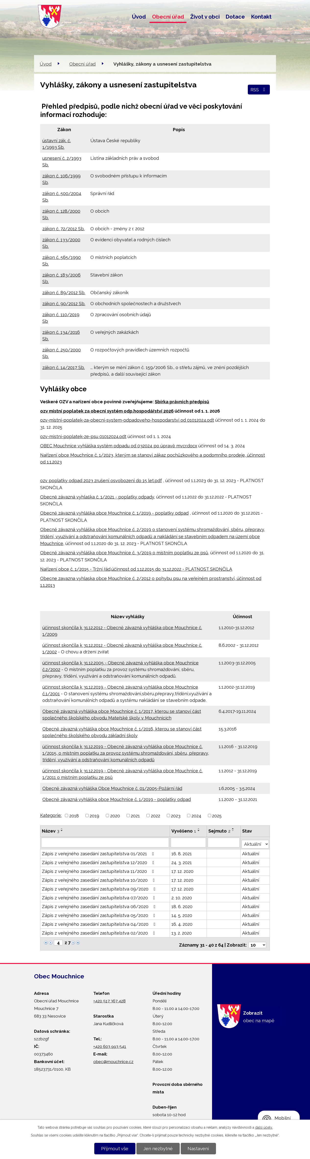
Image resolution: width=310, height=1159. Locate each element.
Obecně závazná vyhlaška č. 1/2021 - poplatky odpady (97, 496)
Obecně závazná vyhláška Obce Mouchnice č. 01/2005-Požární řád (112, 788)
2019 (94, 815)
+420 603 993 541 (109, 1042)
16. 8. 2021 (182, 852)
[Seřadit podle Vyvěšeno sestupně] (199, 831)
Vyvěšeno (184, 831)
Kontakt (261, 16)
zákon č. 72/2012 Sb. (63, 228)
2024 (196, 815)
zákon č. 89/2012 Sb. (63, 292)
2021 (135, 815)
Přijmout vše (114, 1148)
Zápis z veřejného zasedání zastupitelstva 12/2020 (99, 861)
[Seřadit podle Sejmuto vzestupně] (233, 829)
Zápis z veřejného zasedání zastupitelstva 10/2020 (99, 878)
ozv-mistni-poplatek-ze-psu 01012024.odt (83, 436)
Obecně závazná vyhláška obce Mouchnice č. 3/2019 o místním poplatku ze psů (124, 552)
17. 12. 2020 (183, 869)
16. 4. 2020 (182, 922)
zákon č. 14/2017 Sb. (63, 367)
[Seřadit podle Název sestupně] (62, 831)
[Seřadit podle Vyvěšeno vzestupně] (199, 829)
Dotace (235, 16)
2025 (217, 815)
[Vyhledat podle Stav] (255, 842)
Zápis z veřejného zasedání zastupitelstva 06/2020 (99, 905)
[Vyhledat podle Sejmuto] (224, 842)
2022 (155, 815)
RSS (258, 89)
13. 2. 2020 (182, 931)
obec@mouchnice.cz (113, 1057)
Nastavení (198, 1148)
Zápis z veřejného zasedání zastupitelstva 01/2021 (99, 852)
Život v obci (205, 16)
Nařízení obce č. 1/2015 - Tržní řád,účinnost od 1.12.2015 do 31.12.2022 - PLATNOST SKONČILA (136, 569)
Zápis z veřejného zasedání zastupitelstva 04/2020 (99, 922)
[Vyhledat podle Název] (105, 842)
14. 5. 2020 (182, 913)
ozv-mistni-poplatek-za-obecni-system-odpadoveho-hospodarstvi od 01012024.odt (127, 420)
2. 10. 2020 (182, 896)
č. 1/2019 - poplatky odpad (160, 513)
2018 (74, 815)
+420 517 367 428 (109, 997)
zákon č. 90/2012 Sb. (63, 303)
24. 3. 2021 (182, 861)
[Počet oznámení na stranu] (257, 941)
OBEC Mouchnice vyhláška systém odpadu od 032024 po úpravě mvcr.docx (118, 445)
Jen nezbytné (158, 1148)
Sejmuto (220, 831)
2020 (115, 815)
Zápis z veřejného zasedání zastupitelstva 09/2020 (99, 887)
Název (50, 831)
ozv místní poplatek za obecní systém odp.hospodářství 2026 (107, 411)
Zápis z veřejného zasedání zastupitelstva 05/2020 (99, 913)
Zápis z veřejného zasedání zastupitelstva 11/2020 (99, 869)
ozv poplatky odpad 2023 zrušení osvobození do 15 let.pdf (101, 480)
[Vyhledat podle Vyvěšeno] (188, 842)
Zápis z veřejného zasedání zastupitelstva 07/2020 (99, 896)
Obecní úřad (168, 16)
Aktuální (251, 852)
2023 (175, 815)
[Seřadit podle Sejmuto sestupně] (233, 831)
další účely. (264, 1127)
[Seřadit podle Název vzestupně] (62, 829)
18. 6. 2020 (182, 905)
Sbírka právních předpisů (182, 401)
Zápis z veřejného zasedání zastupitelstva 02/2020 (99, 931)
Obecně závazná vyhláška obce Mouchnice (86, 513)
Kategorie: (50, 815)
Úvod (139, 16)
